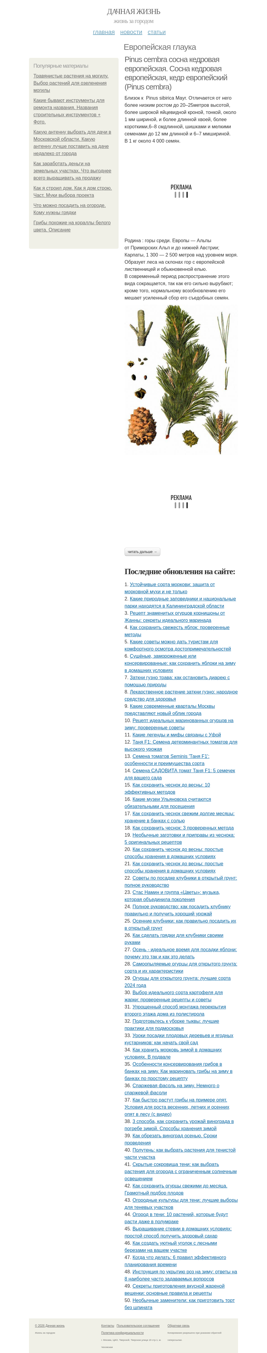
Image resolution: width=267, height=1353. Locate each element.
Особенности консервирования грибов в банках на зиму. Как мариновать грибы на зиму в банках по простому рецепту (179, 1071)
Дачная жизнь (133, 11)
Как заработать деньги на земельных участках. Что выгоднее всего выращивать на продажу (72, 170)
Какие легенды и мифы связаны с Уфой (177, 734)
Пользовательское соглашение (138, 1325)
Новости (131, 32)
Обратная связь (179, 1325)
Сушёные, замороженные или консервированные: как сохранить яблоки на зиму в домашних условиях (180, 663)
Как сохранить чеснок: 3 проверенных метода (183, 827)
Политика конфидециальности (122, 1333)
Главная (104, 32)
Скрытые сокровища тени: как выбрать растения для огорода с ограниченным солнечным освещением (181, 1171)
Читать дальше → (142, 552)
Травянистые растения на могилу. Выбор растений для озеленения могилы (70, 83)
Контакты (107, 1325)
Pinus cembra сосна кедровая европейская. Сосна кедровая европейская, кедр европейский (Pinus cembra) (176, 73)
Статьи (156, 32)
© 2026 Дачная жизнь (50, 1325)
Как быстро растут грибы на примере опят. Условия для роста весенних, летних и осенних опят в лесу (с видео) (177, 1107)
